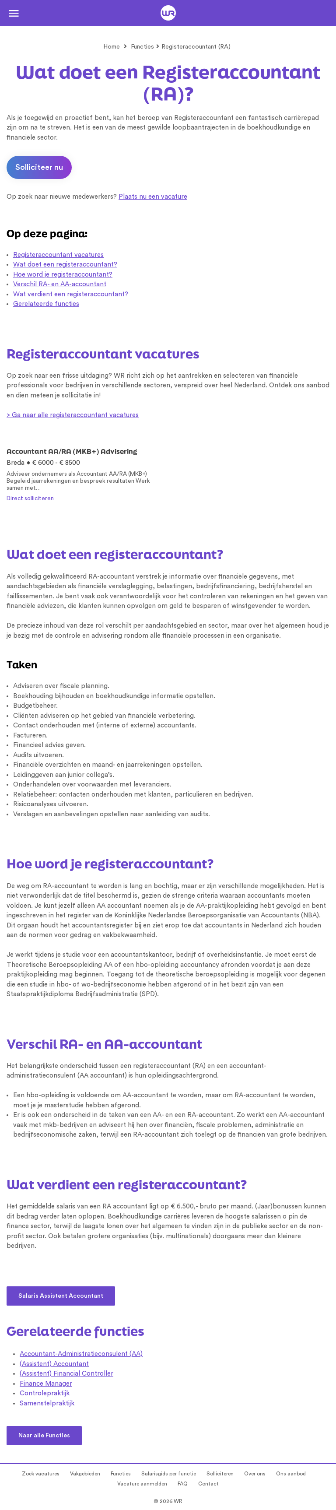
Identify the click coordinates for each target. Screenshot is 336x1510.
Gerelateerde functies (46, 304)
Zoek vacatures (41, 1473)
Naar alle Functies (44, 1436)
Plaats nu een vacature (153, 196)
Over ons (255, 1473)
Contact (208, 1483)
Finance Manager (46, 1383)
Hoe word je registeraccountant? (62, 274)
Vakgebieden (85, 1473)
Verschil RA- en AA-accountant (59, 284)
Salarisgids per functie (168, 1473)
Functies (142, 47)
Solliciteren (220, 1473)
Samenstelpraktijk (47, 1403)
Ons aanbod (291, 1473)
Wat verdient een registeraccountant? (70, 294)
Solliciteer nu (39, 167)
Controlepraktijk (45, 1393)
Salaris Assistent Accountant (60, 1296)
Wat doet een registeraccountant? (65, 264)
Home (111, 47)
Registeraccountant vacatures (58, 255)
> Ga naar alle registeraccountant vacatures (73, 415)
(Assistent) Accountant (54, 1364)
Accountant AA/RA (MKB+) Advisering (72, 451)
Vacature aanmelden (142, 1483)
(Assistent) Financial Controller (66, 1373)
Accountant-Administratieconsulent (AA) (81, 1354)
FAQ (183, 1483)
